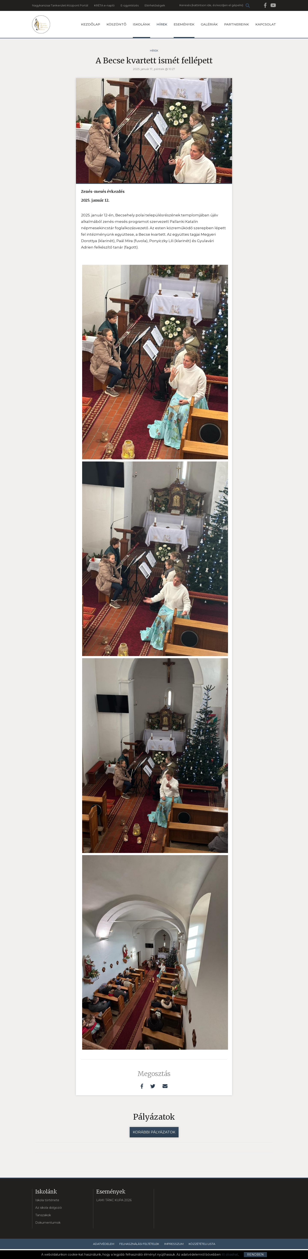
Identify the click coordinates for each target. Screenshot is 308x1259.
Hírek (162, 24)
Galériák (209, 24)
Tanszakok (43, 1215)
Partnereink (236, 24)
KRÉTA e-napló (104, 5)
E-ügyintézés (130, 5)
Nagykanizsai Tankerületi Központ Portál (60, 5)
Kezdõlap (90, 24)
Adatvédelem (103, 1244)
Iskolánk (141, 30)
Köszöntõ (116, 24)
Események (184, 30)
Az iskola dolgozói (48, 1208)
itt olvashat (230, 1254)
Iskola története (47, 1200)
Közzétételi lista (202, 1244)
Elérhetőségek (155, 5)
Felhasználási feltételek (139, 1244)
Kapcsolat (265, 24)
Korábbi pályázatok (154, 1132)
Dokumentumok (48, 1223)
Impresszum (174, 1244)
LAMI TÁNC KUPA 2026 (114, 1200)
